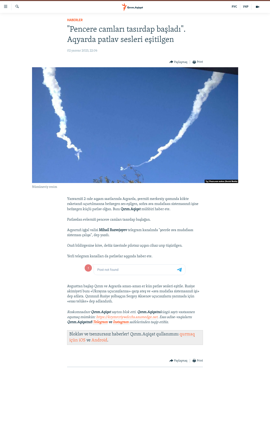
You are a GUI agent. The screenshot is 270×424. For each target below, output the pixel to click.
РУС (234, 6)
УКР (245, 6)
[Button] (178, 62)
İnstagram (121, 322)
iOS (82, 340)
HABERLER (75, 20)
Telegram (100, 322)
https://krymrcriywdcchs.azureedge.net (127, 317)
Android (99, 340)
